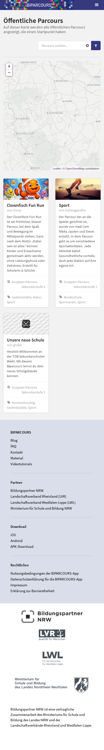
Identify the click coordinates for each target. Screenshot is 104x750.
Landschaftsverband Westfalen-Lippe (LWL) (43, 502)
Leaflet (57, 168)
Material (16, 458)
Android (16, 540)
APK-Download (21, 546)
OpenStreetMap (75, 168)
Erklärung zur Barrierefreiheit (32, 591)
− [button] (9, 73)
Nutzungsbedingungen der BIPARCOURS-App (44, 573)
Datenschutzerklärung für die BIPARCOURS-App (46, 579)
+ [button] (9, 66)
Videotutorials (21, 464)
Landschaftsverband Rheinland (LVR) (38, 496)
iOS (13, 535)
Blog (14, 440)
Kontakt (16, 452)
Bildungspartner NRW (26, 490)
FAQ (13, 446)
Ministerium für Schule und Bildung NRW (41, 508)
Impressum (18, 585)
